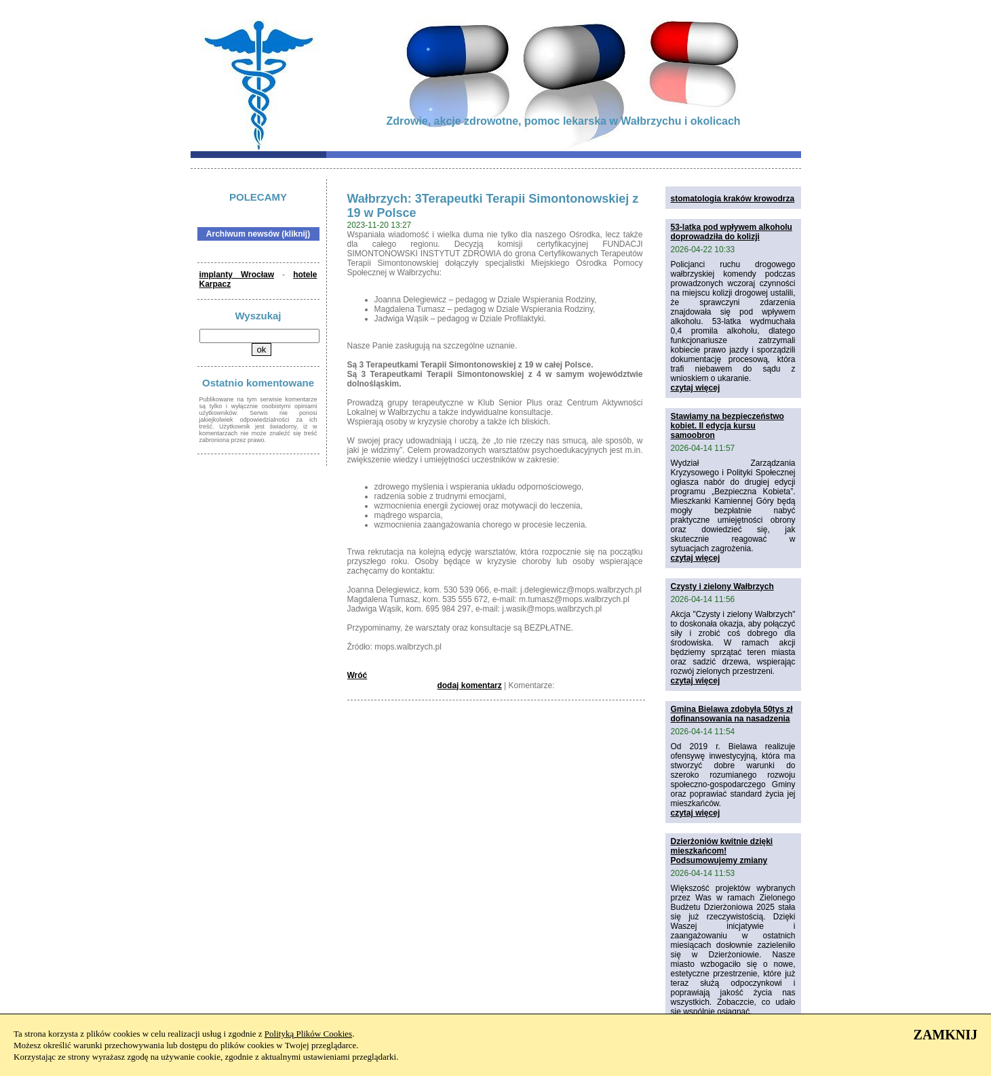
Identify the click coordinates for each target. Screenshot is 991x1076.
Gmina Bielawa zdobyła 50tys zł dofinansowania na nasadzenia (732, 713)
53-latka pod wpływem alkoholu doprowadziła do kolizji (731, 231)
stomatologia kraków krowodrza (733, 198)
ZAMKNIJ (945, 1034)
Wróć (357, 675)
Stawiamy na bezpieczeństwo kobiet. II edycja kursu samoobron (727, 426)
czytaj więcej (695, 388)
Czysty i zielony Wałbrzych (722, 586)
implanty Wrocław (237, 274)
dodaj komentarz (469, 685)
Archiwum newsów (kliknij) (258, 234)
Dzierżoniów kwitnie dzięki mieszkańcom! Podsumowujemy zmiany (722, 851)
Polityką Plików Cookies (308, 1034)
